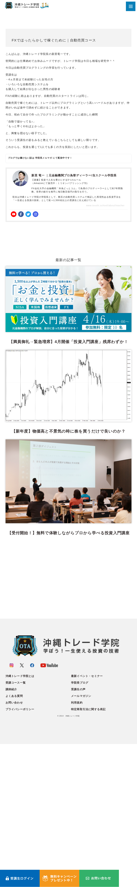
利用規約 (77, 845)
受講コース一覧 (16, 825)
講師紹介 (11, 832)
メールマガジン (81, 839)
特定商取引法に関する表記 (88, 852)
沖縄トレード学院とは (20, 819)
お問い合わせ (14, 845)
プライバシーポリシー (20, 852)
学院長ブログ (79, 825)
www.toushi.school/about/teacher (105, 205)
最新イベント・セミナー (87, 819)
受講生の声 (78, 832)
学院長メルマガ (43, 158)
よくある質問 (14, 839)
